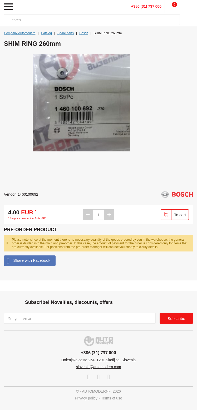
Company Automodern (19, 33)
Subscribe (176, 318)
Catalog (46, 33)
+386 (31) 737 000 (146, 6)
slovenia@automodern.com (98, 367)
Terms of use (111, 398)
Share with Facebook (28, 260)
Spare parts (65, 33)
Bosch (83, 33)
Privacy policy (86, 398)
